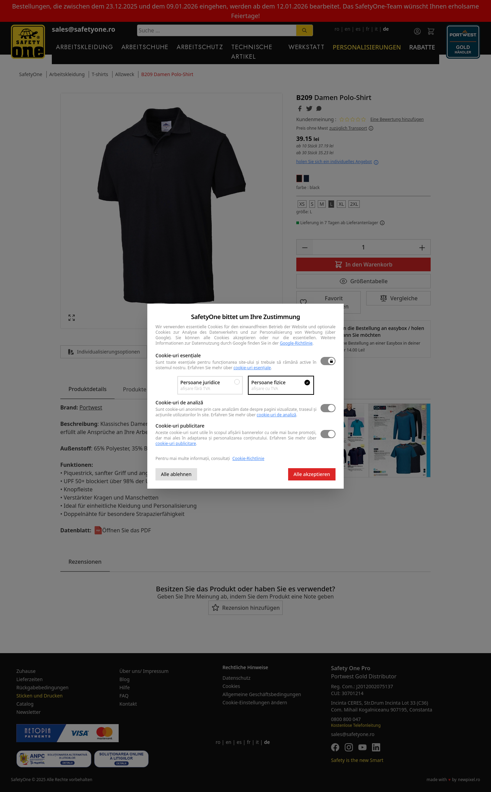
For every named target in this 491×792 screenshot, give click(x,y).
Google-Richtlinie (296, 343)
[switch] (328, 361)
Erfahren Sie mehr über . (230, 368)
